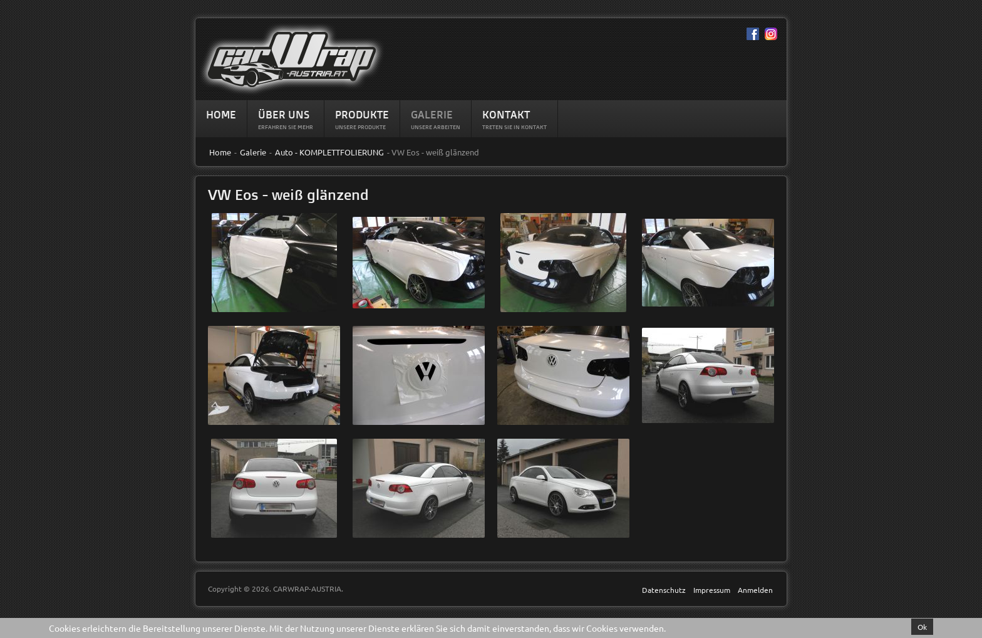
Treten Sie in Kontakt (514, 126)
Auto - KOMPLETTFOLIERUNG (329, 152)
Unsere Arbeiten (435, 126)
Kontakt (506, 114)
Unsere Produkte (360, 126)
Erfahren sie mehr (285, 126)
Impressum (711, 590)
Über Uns (283, 114)
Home (221, 114)
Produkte (362, 114)
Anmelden (755, 590)
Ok (922, 627)
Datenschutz (664, 590)
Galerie (432, 114)
